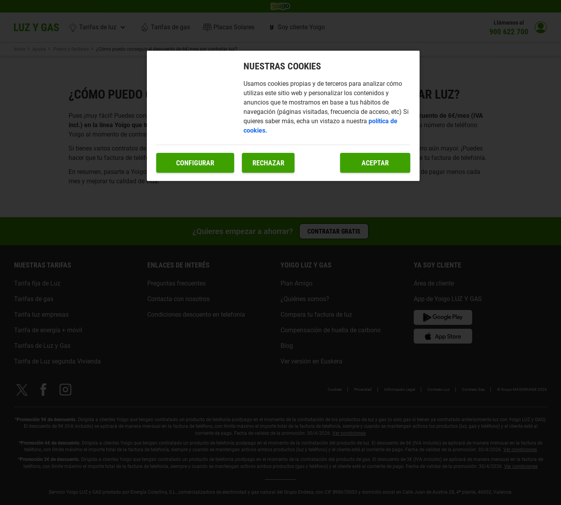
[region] (283, 116)
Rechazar (268, 163)
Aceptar (375, 163)
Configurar (195, 163)
